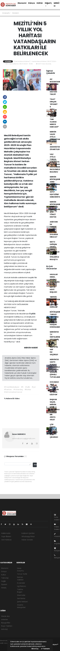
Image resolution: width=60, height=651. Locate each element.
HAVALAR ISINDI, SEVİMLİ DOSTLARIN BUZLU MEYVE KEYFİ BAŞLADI (55, 283)
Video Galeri (56, 527)
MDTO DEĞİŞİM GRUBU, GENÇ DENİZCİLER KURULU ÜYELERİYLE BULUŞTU (54, 251)
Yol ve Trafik (22, 574)
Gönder (35, 465)
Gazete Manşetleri (21, 606)
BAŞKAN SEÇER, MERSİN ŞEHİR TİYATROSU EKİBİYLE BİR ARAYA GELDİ (55, 409)
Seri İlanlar (21, 598)
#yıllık (27, 387)
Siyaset (4, 584)
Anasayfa (6, 13)
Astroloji (4, 629)
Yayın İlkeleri (6, 536)
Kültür (40, 3)
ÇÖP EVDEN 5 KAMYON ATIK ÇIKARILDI (54, 430)
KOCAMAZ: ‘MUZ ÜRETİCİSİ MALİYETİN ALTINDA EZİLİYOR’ (54, 388)
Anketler (4, 619)
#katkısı (28, 389)
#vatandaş (18, 389)
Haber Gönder (27, 540)
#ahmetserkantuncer (13, 392)
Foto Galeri (56, 517)
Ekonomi (22, 3)
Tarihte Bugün (20, 590)
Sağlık (3, 581)
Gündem (15, 13)
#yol (34, 387)
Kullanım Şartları (28, 533)
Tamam (45, 649)
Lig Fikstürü (21, 586)
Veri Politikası (6, 540)
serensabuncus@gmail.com (23, 438)
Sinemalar (21, 595)
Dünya (31, 3)
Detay (35, 649)
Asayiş (3, 587)
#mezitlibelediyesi (11, 387)
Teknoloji (4, 578)
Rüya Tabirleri (6, 626)
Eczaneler (21, 583)
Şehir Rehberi (22, 601)
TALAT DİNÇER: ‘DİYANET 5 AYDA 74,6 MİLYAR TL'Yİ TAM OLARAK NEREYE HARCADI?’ (54, 113)
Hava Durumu (20, 569)
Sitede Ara (5, 616)
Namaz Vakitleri (20, 578)
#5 (22, 387)
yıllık (33, 313)
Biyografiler (5, 623)
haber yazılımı (5, 645)
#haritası (8, 389)
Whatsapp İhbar (28, 536)
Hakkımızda (5, 533)
